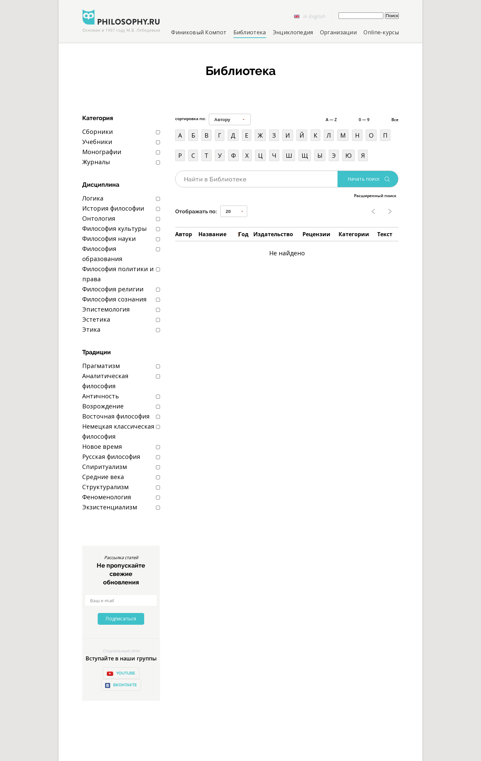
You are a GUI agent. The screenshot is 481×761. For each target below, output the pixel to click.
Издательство (273, 234)
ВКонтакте (121, 685)
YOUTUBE (120, 673)
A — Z (331, 119)
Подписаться (120, 618)
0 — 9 (364, 119)
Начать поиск (364, 179)
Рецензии (316, 234)
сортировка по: (190, 118)
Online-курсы (381, 32)
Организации (338, 32)
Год (243, 234)
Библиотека (249, 32)
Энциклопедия (293, 32)
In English (314, 16)
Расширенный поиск (375, 195)
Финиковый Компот (198, 32)
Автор (183, 234)
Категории (354, 234)
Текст (384, 234)
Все (394, 119)
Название (212, 234)
